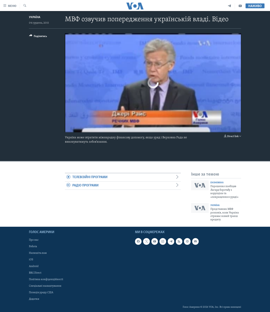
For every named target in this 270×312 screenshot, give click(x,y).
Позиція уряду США (41, 292)
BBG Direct (35, 272)
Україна (34, 17)
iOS (31, 259)
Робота (33, 246)
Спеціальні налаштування (45, 285)
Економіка (217, 182)
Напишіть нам (38, 253)
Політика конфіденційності (46, 279)
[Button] (38, 36)
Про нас (34, 240)
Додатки (34, 299)
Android (34, 266)
